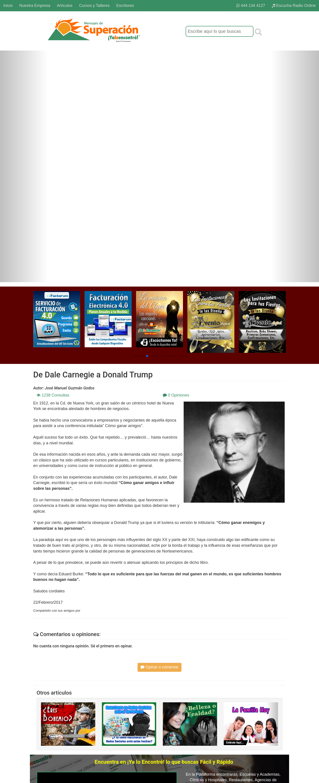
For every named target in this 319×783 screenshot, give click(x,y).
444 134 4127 (250, 5)
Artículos (64, 5)
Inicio (8, 5)
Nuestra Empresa (34, 5)
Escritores (125, 5)
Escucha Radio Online (294, 5)
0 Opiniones (176, 395)
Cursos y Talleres (94, 5)
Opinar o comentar (159, 667)
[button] (133, 356)
